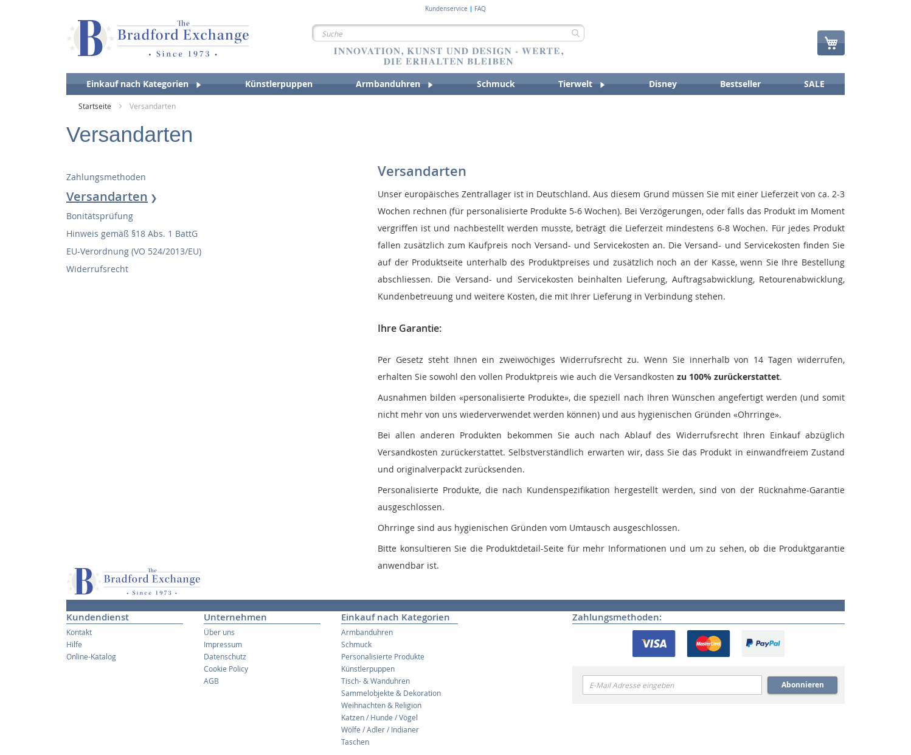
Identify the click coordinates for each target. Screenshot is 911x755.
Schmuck (356, 644)
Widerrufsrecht (97, 269)
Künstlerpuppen (368, 668)
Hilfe (74, 644)
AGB (211, 681)
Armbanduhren (367, 632)
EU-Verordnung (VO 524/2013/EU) (133, 251)
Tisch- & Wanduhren (375, 681)
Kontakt (79, 632)
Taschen (355, 741)
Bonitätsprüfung (99, 216)
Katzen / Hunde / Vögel (379, 717)
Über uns (219, 632)
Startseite (95, 106)
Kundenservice (446, 9)
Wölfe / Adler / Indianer (380, 729)
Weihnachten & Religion (381, 705)
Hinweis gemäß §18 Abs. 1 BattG (132, 233)
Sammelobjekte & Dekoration (391, 693)
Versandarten (107, 196)
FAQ (480, 9)
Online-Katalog (91, 656)
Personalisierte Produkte (382, 656)
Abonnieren (802, 685)
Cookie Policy (226, 668)
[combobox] (448, 32)
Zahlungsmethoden (106, 177)
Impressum (223, 644)
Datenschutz (225, 656)
